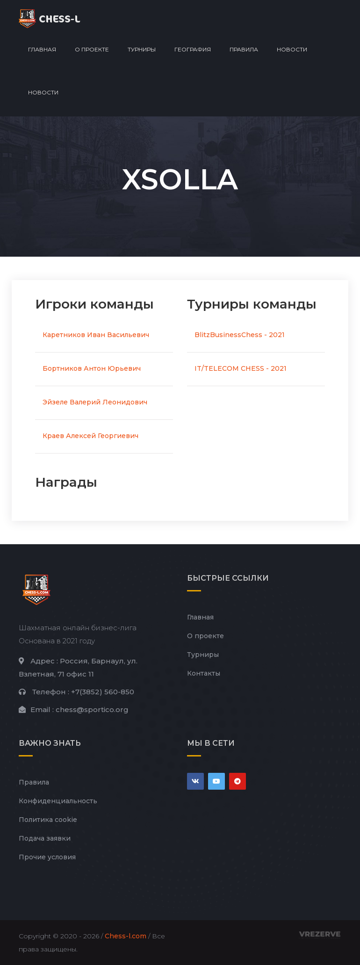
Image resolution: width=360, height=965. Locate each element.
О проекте (92, 49)
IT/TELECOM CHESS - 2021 (240, 368)
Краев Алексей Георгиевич (90, 436)
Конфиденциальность (58, 801)
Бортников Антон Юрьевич (92, 368)
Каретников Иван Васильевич (96, 335)
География (192, 49)
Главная (42, 49)
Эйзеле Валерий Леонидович (95, 402)
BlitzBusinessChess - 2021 (239, 335)
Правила (244, 49)
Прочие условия (47, 857)
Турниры (142, 49)
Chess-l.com (125, 936)
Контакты (203, 673)
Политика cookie (48, 819)
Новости (292, 49)
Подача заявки (45, 838)
